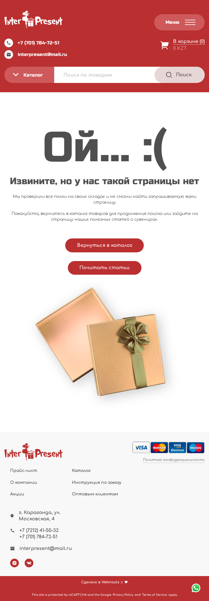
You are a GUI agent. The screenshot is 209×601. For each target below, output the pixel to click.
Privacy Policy (123, 594)
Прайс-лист (23, 470)
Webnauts (110, 582)
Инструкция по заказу (96, 482)
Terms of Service (154, 594)
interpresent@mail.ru (35, 54)
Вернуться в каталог (104, 245)
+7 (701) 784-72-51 (31, 43)
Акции (17, 494)
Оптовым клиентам (95, 494)
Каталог (81, 470)
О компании (23, 482)
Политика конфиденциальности (174, 460)
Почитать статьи (104, 267)
